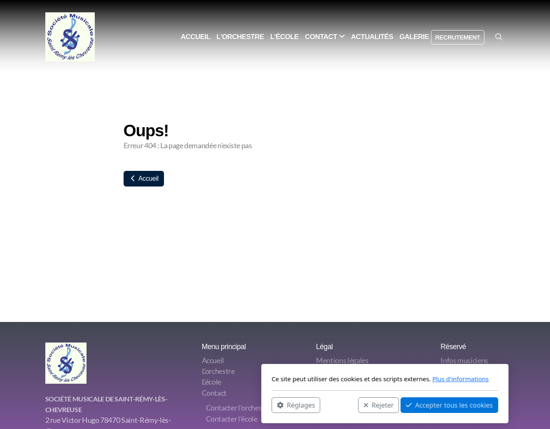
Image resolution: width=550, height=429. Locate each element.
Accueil (144, 178)
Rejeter (268, 404)
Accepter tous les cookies (339, 404)
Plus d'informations (351, 379)
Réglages (186, 404)
